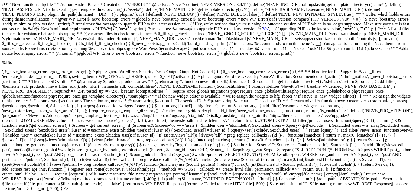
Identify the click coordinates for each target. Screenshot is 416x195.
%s (265, 29)
